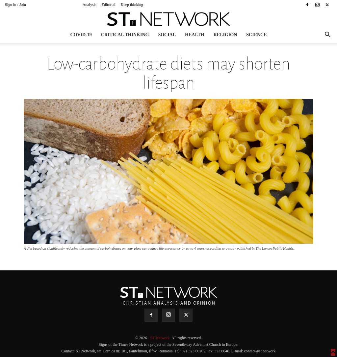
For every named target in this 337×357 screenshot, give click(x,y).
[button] (327, 35)
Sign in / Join (15, 4)
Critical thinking (125, 34)
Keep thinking (132, 4)
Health (194, 34)
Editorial (109, 4)
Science (256, 34)
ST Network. (160, 338)
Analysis (89, 4)
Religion (225, 34)
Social (167, 34)
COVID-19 (80, 34)
